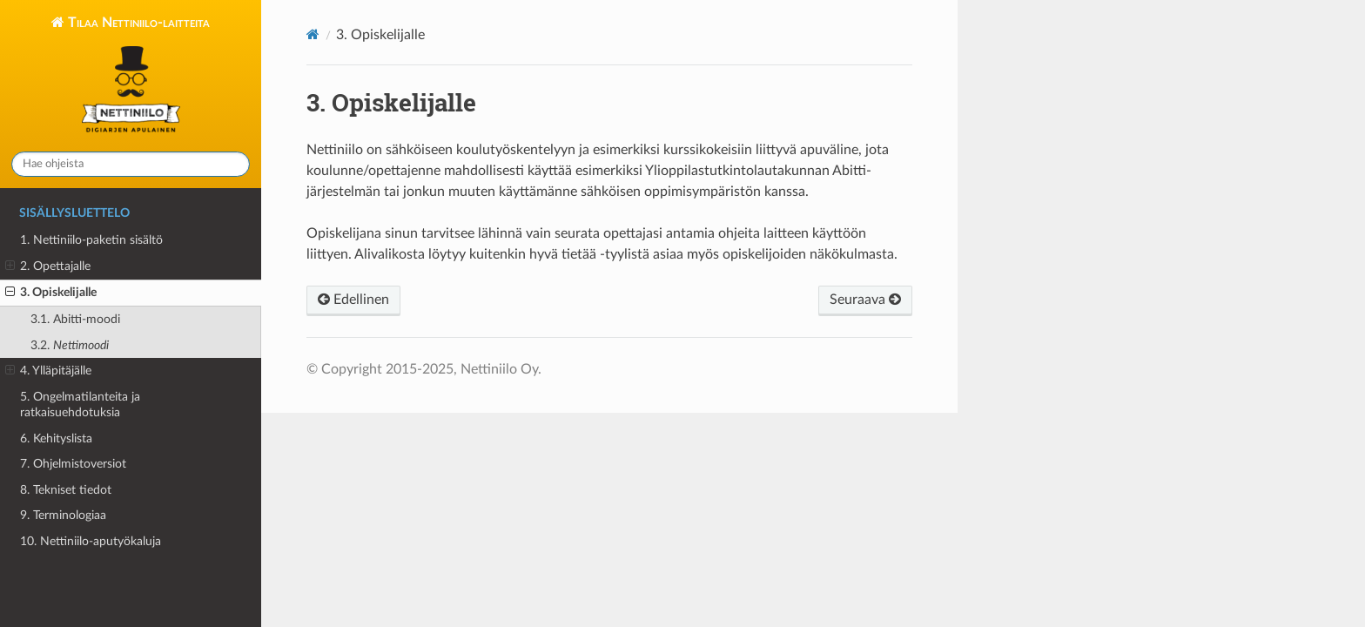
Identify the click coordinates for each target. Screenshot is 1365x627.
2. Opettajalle (48, 266)
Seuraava (865, 300)
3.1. (75, 319)
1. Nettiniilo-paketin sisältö (91, 239)
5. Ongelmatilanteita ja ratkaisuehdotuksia (80, 404)
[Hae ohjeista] (130, 164)
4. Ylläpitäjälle (48, 371)
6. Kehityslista (56, 438)
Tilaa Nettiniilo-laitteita (137, 77)
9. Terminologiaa (63, 515)
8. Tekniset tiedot (65, 489)
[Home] (312, 34)
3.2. (69, 345)
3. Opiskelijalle (51, 292)
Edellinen (353, 300)
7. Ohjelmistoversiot (73, 463)
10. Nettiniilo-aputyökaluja (90, 541)
